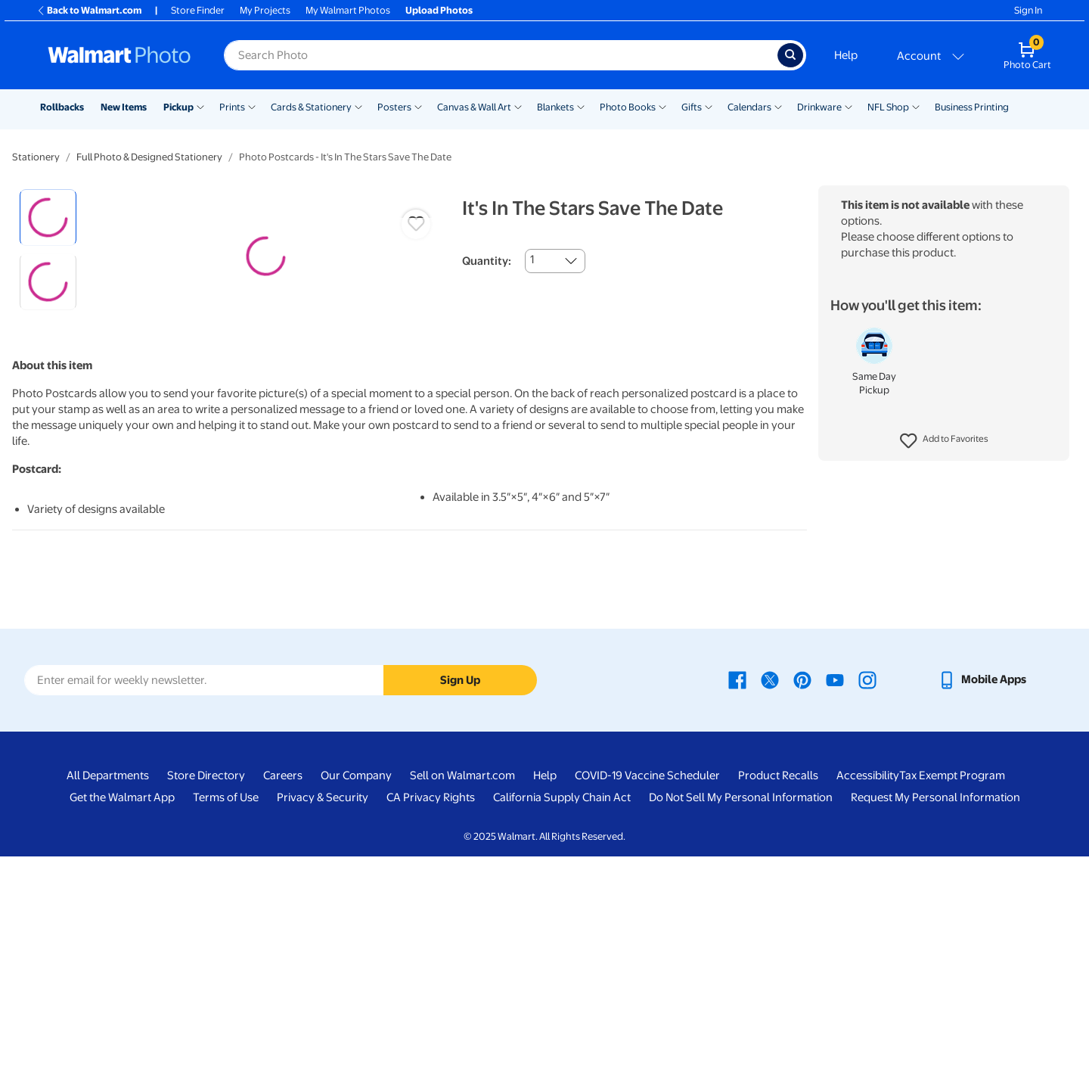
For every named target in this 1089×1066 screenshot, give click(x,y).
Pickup (178, 107)
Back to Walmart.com (88, 10)
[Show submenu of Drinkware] (848, 106)
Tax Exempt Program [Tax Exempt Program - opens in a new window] (952, 986)
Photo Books (628, 107)
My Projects (265, 10)
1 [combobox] (532, 259)
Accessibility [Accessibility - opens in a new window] (867, 986)
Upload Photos (439, 10)
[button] (944, 441)
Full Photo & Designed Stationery (149, 157)
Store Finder (198, 10)
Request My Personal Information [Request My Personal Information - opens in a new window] (935, 1008)
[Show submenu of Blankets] (580, 106)
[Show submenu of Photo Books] (662, 106)
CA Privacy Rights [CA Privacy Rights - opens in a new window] (430, 1008)
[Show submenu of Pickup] (200, 106)
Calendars (749, 107)
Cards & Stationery (311, 107)
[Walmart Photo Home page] (119, 55)
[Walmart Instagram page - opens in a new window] (867, 889)
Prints (232, 107)
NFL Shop (888, 107)
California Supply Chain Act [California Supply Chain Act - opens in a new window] (562, 1008)
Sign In (1028, 10)
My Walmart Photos (348, 10)
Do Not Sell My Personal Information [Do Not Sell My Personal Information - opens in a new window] (741, 1008)
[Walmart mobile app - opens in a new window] (982, 889)
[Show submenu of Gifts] (708, 106)
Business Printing (972, 107)
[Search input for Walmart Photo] (500, 55)
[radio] (48, 217)
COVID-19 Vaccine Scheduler (647, 986)
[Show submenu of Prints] (251, 106)
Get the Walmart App (122, 1008)
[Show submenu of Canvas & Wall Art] (518, 106)
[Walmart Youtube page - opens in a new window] (835, 889)
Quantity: (486, 261)
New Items (124, 107)
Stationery (36, 157)
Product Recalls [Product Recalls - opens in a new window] (778, 986)
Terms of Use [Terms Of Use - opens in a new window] (226, 1008)
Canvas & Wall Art (474, 107)
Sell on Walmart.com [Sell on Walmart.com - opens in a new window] (462, 986)
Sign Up (460, 890)
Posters (394, 107)
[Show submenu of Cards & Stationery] (358, 106)
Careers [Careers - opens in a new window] (282, 986)
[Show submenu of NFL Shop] (915, 106)
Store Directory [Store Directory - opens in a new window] (206, 986)
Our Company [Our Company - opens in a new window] (356, 986)
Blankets (555, 107)
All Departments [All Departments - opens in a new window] (108, 986)
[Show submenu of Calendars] (778, 106)
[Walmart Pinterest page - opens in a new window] (802, 889)
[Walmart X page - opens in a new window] (770, 889)
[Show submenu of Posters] (418, 106)
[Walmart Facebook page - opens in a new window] (737, 889)
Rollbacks (62, 107)
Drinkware (819, 107)
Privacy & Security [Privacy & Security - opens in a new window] (322, 1008)
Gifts (691, 107)
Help (846, 55)
